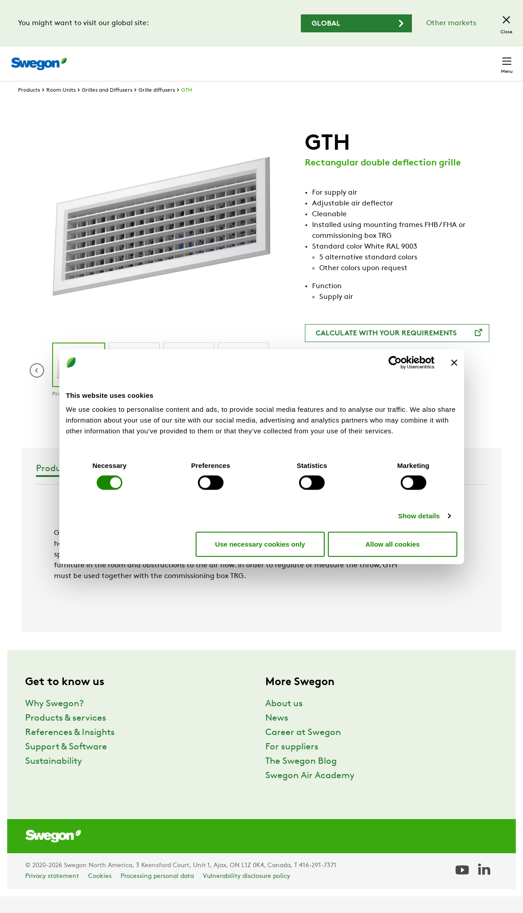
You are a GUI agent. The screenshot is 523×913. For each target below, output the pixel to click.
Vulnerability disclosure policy (246, 893)
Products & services (65, 734)
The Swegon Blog (301, 778)
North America (435, 59)
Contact (490, 59)
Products (29, 107)
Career (385, 59)
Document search (331, 59)
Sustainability (53, 778)
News (276, 734)
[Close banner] (454, 362)
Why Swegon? (54, 720)
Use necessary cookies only (260, 544)
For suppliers (291, 763)
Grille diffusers (157, 107)
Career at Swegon (303, 749)
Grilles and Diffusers (107, 107)
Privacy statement (52, 893)
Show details (419, 516)
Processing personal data (157, 893)
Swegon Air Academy (309, 792)
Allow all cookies (393, 544)
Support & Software (66, 763)
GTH (186, 107)
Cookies (100, 893)
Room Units (61, 107)
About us (284, 720)
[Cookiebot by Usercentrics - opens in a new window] (395, 362)
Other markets (451, 23)
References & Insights (70, 749)
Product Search (257, 58)
